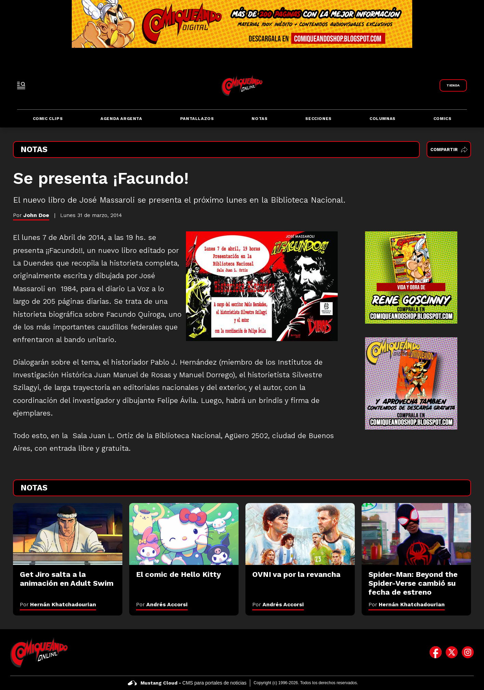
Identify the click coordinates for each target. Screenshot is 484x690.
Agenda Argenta (121, 118)
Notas (259, 118)
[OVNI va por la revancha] (300, 534)
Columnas (382, 118)
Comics (442, 118)
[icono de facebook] (436, 652)
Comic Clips (48, 118)
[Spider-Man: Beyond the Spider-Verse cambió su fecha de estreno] (416, 534)
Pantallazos (197, 118)
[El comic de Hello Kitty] (184, 534)
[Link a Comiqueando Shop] (453, 85)
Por (58, 604)
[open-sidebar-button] (21, 85)
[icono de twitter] (452, 652)
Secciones (318, 118)
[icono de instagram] (468, 652)
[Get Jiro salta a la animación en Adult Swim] (67, 534)
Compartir (449, 149)
